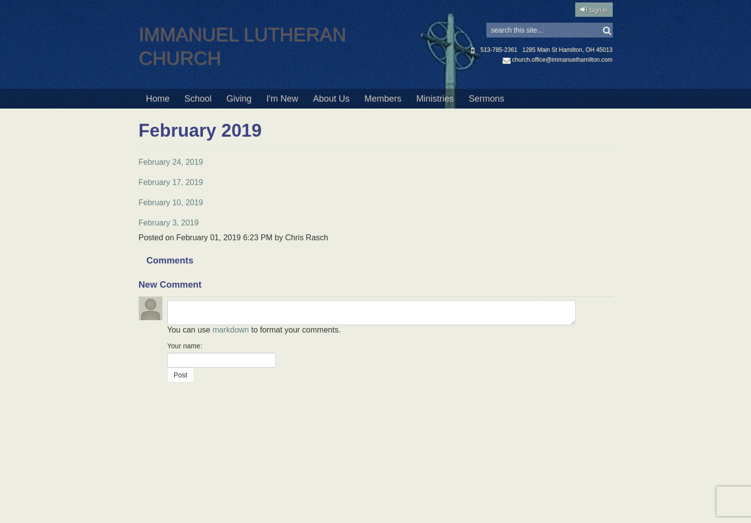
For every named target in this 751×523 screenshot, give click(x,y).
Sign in (599, 10)
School (198, 99)
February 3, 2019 (169, 223)
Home (158, 99)
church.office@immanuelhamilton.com (557, 59)
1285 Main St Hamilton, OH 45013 (567, 49)
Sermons (486, 99)
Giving (239, 99)
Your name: (184, 346)
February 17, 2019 (171, 182)
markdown (230, 330)
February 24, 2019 (171, 162)
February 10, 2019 (171, 202)
